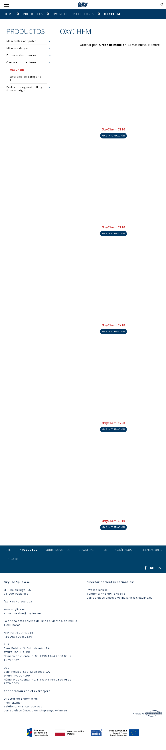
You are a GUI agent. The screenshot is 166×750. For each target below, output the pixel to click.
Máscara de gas (17, 48)
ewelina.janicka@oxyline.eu (134, 597)
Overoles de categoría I (25, 78)
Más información (113, 135)
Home (8, 14)
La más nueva (137, 45)
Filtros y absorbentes (21, 55)
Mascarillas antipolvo (21, 41)
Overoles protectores (73, 14)
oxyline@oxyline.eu (27, 613)
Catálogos (123, 549)
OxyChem (17, 69)
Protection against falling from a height (24, 89)
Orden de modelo (111, 45)
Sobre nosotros (58, 549)
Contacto (11, 559)
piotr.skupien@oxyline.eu (49, 710)
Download (86, 549)
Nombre (154, 45)
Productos (33, 14)
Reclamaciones (151, 549)
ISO (105, 549)
